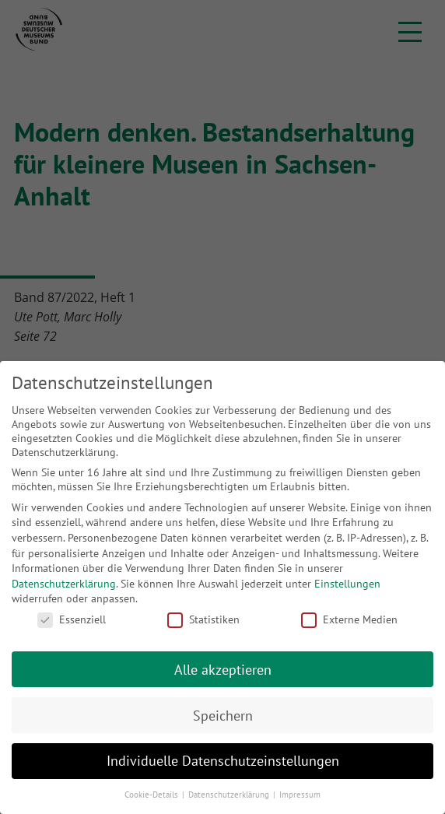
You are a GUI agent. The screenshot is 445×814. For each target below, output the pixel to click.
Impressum (300, 794)
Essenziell (71, 619)
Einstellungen (347, 584)
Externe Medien (349, 619)
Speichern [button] (223, 716)
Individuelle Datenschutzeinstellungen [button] (223, 761)
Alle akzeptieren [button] (223, 670)
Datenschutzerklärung (64, 584)
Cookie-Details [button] (152, 794)
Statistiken (203, 619)
